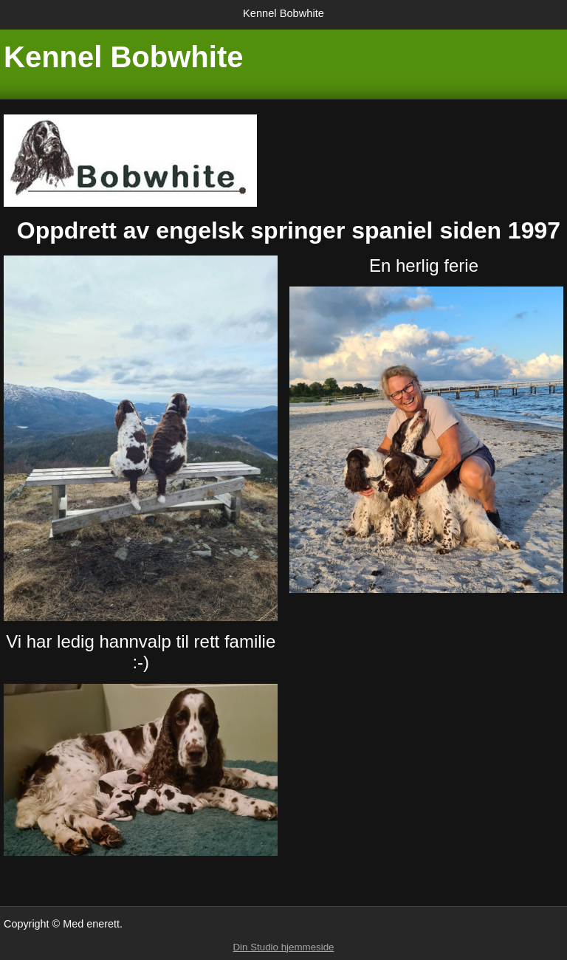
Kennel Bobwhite (283, 13)
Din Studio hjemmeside (283, 947)
